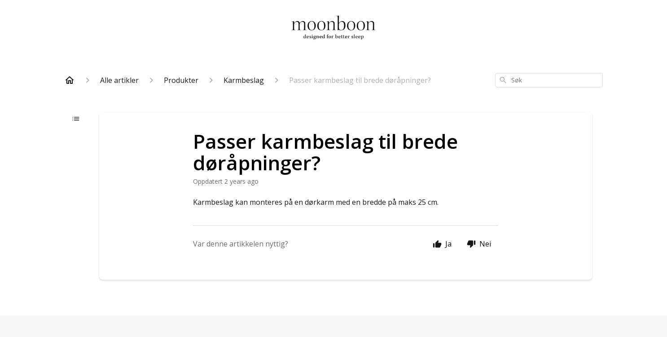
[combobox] (549, 80)
